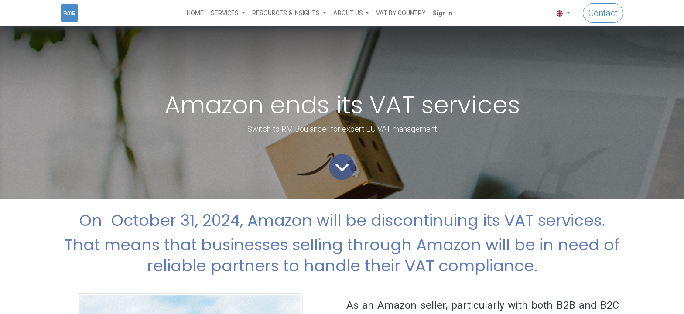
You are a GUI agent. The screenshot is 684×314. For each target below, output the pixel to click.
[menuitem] (195, 13)
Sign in (442, 13)
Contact (603, 13)
